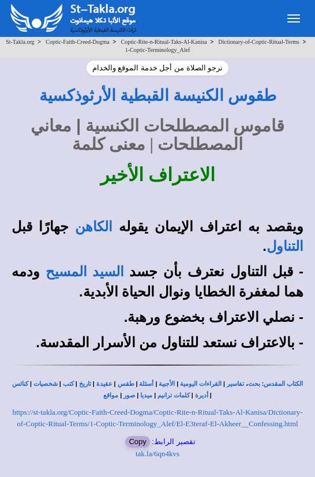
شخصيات (45, 384)
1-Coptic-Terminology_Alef (157, 50)
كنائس (20, 384)
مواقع (110, 395)
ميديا (146, 395)
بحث (254, 384)
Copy (137, 441)
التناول (285, 246)
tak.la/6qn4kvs (157, 453)
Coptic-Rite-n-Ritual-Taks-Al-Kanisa (164, 42)
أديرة (201, 395)
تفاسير (235, 384)
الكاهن (93, 226)
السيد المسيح (85, 271)
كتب (68, 384)
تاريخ (85, 384)
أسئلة (146, 384)
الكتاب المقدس (283, 384)
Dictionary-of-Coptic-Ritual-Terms (259, 42)
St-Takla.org (20, 42)
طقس (126, 384)
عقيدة (104, 384)
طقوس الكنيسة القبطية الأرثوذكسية (157, 95)
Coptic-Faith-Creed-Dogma (78, 42)
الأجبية (167, 384)
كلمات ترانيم (174, 395)
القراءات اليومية (201, 384)
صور (129, 395)
